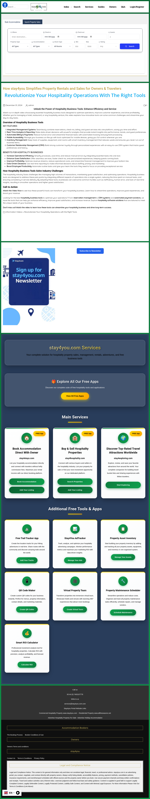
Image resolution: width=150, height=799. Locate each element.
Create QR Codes (27, 609)
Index (66, 7)
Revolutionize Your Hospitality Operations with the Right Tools (50, 212)
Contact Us (11, 758)
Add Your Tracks (27, 560)
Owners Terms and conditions (18, 747)
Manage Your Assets (123, 557)
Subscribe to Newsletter (90, 251)
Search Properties (75, 482)
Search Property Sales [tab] (32, 21)
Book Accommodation (26, 482)
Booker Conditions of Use (34, 735)
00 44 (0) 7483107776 (75, 694)
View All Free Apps (75, 396)
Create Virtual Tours (75, 609)
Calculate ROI (27, 665)
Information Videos (14, 212)
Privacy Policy (39, 758)
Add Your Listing (27, 490)
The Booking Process (15, 735)
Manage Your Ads (75, 560)
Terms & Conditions (24, 758)
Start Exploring (123, 485)
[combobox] (17, 7)
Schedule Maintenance (123, 612)
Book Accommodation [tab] (12, 21)
